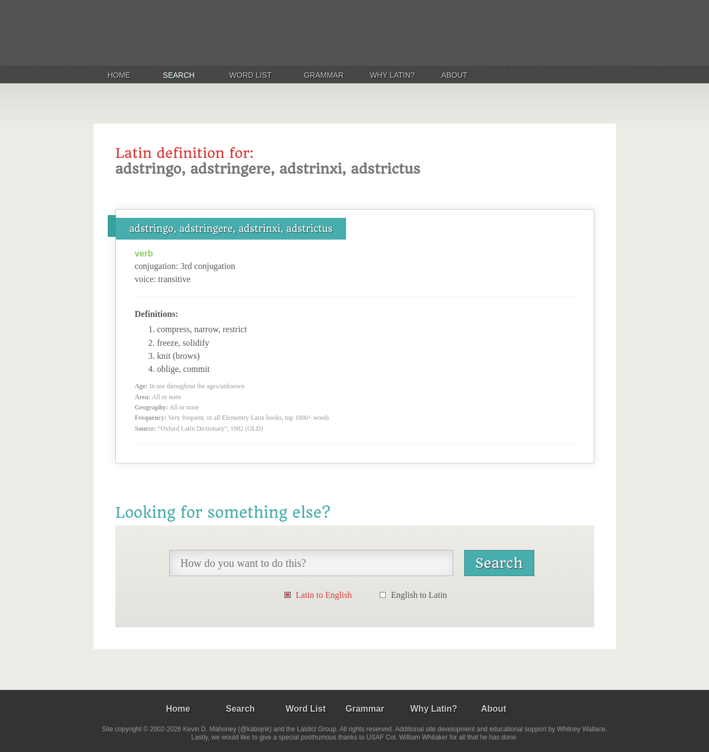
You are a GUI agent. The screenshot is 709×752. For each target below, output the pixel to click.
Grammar (323, 75)
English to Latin (419, 595)
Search (178, 75)
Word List (251, 75)
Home (119, 75)
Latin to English (324, 595)
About (454, 75)
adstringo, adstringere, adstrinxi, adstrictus (231, 228)
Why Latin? (392, 75)
